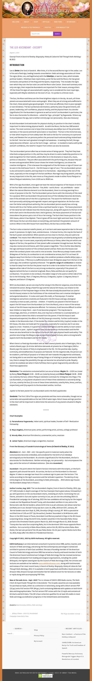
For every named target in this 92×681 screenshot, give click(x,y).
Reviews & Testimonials (30, 27)
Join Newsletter (62, 27)
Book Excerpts (21, 605)
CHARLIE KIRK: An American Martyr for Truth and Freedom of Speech (73, 645)
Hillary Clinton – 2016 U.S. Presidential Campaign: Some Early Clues (24, 615)
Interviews (71, 22)
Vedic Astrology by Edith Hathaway (31, 673)
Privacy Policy (39, 635)
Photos (48, 27)
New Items (58, 22)
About (26, 22)
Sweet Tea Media (69, 673)
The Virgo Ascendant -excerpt (71, 614)
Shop (36, 22)
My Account (38, 641)
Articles (46, 22)
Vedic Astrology (37, 605)
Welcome (15, 22)
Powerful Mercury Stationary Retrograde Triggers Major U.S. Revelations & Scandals (73, 656)
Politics (28, 605)
